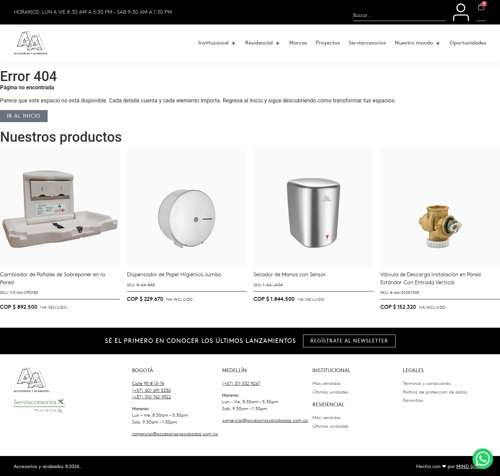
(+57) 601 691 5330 (151, 390)
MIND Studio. (471, 466)
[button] (217, 43)
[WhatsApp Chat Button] (482, 458)
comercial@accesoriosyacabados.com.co (175, 433)
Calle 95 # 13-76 (148, 383)
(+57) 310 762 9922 (151, 396)
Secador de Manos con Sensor (289, 274)
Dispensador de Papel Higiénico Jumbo (174, 274)
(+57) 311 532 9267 (241, 383)
